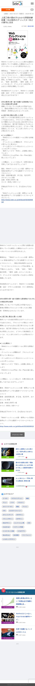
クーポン (5, 498)
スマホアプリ (21, 531)
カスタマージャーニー (15, 510)
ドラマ (12, 502)
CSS (29, 523)
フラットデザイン (8, 519)
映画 (27, 498)
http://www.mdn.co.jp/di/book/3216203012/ (17, 426)
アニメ (5, 502)
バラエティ (21, 502)
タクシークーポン (8, 506)
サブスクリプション (17, 498)
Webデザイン (7, 523)
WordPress (6, 535)
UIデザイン (19, 519)
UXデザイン (19, 514)
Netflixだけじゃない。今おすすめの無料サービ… (24, 616)
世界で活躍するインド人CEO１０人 (24, 630)
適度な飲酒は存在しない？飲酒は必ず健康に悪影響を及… (24, 601)
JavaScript (6, 527)
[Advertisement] (17, 226)
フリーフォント (26, 535)
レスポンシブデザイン (9, 539)
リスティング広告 (18, 527)
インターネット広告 (8, 531)
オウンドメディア (8, 514)
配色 (17, 506)
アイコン (25, 506)
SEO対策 (16, 535)
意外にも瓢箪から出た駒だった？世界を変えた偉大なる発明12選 (24, 451)
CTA (4, 510)
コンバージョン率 (19, 523)
